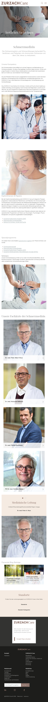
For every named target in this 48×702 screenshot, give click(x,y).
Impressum (26, 696)
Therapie (6, 672)
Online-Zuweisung (30, 677)
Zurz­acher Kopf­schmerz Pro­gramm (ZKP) (15, 219)
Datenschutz (20, 696)
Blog (27, 674)
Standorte (6, 655)
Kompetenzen (7, 671)
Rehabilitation (7, 674)
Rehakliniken (29, 655)
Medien (27, 675)
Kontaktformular (30, 671)
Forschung (28, 664)
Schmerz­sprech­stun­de (10, 246)
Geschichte (28, 663)
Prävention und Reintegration (11, 675)
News (27, 672)
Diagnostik (7, 678)
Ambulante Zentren (30, 657)
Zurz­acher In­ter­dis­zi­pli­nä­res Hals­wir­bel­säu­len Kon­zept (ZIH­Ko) (21, 252)
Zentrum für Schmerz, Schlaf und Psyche (15, 222)
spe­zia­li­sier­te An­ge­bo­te (25, 241)
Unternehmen (29, 661)
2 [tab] (25, 498)
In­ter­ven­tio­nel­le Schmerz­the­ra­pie (13, 220)
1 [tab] (22, 498)
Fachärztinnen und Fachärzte (11, 680)
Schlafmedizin (7, 677)
